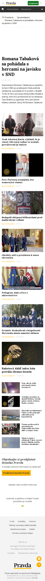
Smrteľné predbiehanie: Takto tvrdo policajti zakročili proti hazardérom (32, 413)
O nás (12, 521)
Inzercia (32, 521)
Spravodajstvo (23, 17)
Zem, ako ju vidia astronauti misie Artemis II (29, 385)
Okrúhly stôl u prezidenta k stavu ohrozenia (20, 256)
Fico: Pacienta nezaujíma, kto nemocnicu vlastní (18, 181)
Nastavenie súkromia (28, 553)
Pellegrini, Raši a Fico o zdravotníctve (15, 294)
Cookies (11, 553)
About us (22, 542)
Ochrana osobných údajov (22, 533)
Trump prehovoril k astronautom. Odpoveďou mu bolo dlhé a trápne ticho (30, 427)
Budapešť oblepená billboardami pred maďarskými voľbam (22, 218)
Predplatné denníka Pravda (16, 473)
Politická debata (12, 9)
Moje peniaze (26, 9)
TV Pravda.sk (7, 17)
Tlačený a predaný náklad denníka (22, 525)
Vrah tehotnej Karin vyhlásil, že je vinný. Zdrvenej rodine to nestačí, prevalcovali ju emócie (21, 142)
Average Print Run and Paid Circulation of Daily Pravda (22, 547)
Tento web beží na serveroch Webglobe (22, 573)
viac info (35, 578)
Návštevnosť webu (18, 529)
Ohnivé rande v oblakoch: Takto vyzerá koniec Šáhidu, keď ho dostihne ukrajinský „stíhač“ (32, 442)
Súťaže (32, 529)
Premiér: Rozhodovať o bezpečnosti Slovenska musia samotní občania (21, 331)
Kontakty (21, 521)
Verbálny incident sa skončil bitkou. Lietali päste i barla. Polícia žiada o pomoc (31, 400)
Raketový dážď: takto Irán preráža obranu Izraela (18, 370)
